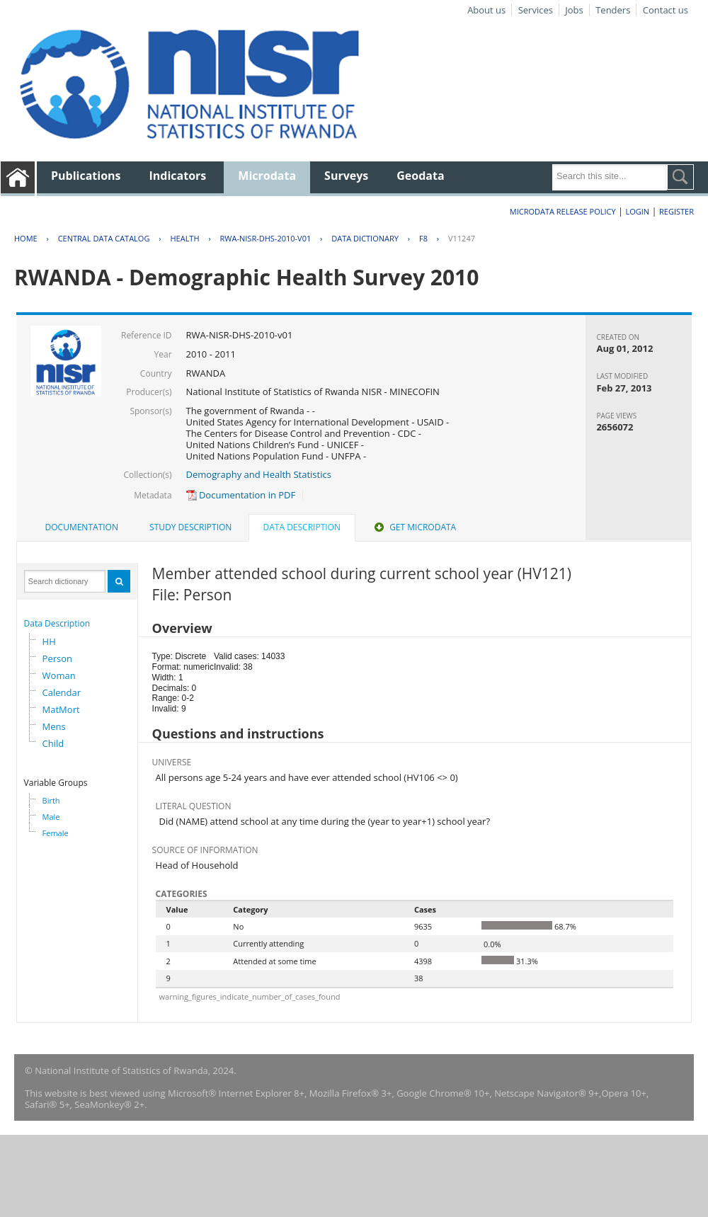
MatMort (61, 709)
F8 (423, 238)
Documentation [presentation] (81, 527)
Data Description (57, 623)
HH (49, 641)
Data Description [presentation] (302, 527)
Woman (59, 675)
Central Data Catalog (104, 238)
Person (57, 658)
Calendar (61, 692)
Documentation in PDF (241, 494)
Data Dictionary (365, 238)
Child (53, 743)
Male (51, 816)
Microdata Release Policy (563, 211)
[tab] (81, 527)
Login (637, 211)
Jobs (574, 10)
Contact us (665, 10)
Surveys (346, 175)
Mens (54, 726)
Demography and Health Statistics (258, 474)
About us (486, 10)
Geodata (420, 175)
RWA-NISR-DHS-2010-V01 (266, 238)
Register (676, 211)
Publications (86, 175)
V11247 (461, 238)
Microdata (267, 175)
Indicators (178, 175)
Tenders (612, 10)
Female (55, 833)
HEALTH (184, 238)
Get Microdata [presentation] (414, 527)
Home (26, 238)
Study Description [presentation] (190, 527)
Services (535, 10)
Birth (51, 800)
